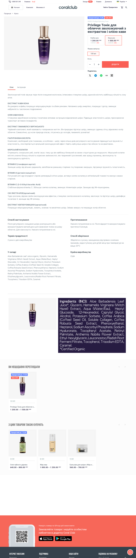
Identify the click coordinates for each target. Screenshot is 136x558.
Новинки (27, 1)
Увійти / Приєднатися (110, 7)
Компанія (29, 7)
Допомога (108, 1)
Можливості (40, 7)
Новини (98, 1)
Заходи (85, 1)
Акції (33, 1)
